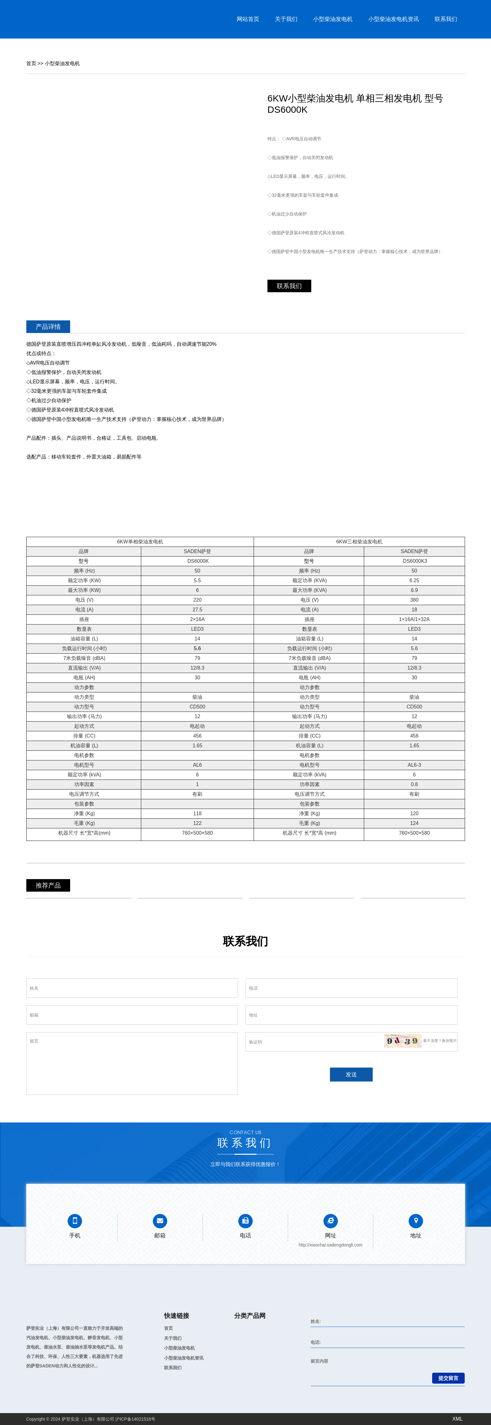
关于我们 (286, 19)
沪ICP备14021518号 (135, 1419)
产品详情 (48, 326)
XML (457, 1419)
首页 (31, 63)
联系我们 (446, 19)
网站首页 (248, 19)
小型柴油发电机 (333, 19)
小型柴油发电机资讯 (393, 19)
